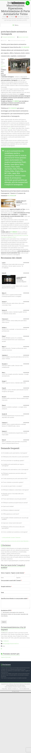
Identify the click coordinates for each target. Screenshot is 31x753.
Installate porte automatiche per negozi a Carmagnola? (13, 465)
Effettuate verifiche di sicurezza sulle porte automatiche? (13, 527)
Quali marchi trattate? (8, 506)
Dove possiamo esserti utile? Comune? (11, 580)
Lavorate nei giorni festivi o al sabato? (12, 486)
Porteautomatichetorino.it (8, 37)
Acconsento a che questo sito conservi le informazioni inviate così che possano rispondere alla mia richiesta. (14, 614)
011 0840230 (25, 47)
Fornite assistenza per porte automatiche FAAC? (15, 478)
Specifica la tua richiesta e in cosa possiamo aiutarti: (14, 598)
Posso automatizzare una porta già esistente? (14, 499)
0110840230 (5, 641)
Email (2, 592)
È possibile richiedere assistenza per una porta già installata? (15, 518)
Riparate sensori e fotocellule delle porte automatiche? (13, 494)
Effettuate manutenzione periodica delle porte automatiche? (14, 474)
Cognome (18, 577)
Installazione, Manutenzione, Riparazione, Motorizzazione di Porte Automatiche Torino (15, 8)
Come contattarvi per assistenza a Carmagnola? (15, 532)
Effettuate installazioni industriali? (11, 510)
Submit (4, 622)
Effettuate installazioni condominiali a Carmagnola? (16, 490)
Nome (2, 577)
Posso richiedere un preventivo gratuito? (13, 482)
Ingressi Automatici (23, 37)
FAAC (9, 128)
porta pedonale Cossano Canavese (10, 537)
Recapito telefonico (6, 586)
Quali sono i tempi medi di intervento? (12, 523)
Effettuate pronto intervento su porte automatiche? (16, 456)
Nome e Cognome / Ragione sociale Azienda (13, 573)
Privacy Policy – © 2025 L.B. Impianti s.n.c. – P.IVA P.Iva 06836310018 (15, 688)
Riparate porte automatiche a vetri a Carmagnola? (15, 469)
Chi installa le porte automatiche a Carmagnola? (15, 453)
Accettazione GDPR (6, 610)
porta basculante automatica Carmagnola (17, 40)
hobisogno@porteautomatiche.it (10, 643)
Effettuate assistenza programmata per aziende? (15, 502)
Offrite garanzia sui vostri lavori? (11, 514)
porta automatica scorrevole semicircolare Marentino (15, 541)
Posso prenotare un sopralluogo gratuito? (13, 460)
